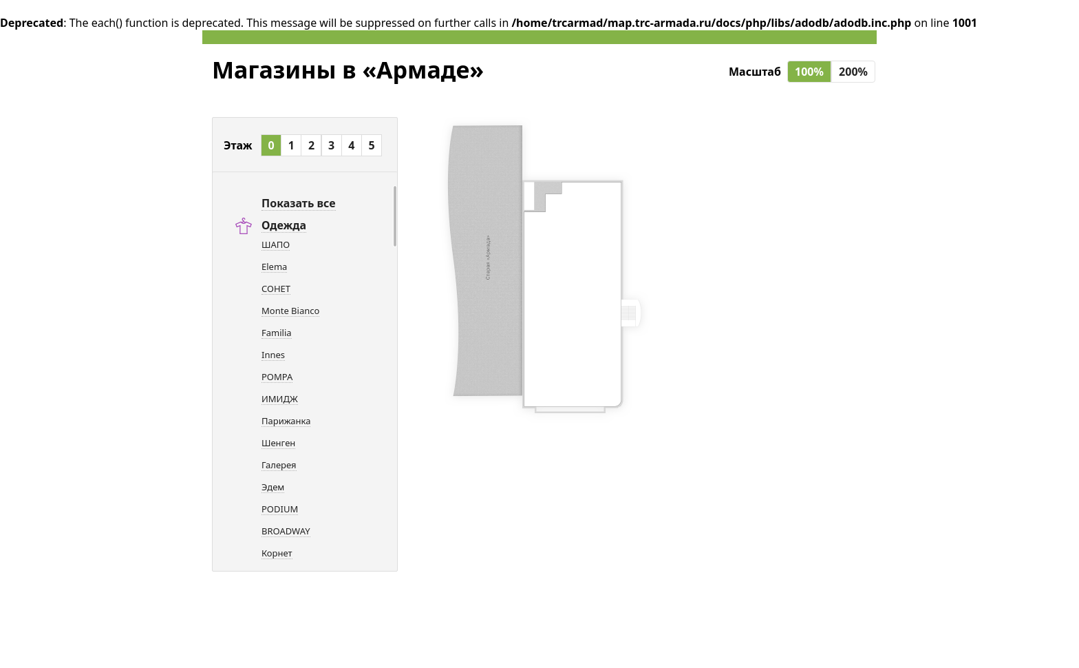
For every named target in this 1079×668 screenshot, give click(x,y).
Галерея (279, 465)
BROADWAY (285, 531)
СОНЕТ (275, 288)
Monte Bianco (290, 310)
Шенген (278, 443)
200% (853, 71)
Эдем (272, 487)
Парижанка (285, 421)
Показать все (298, 203)
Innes (273, 354)
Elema (274, 266)
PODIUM (279, 509)
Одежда (283, 225)
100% (809, 71)
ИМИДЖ (279, 399)
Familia (276, 332)
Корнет (276, 553)
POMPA (276, 376)
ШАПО (275, 244)
